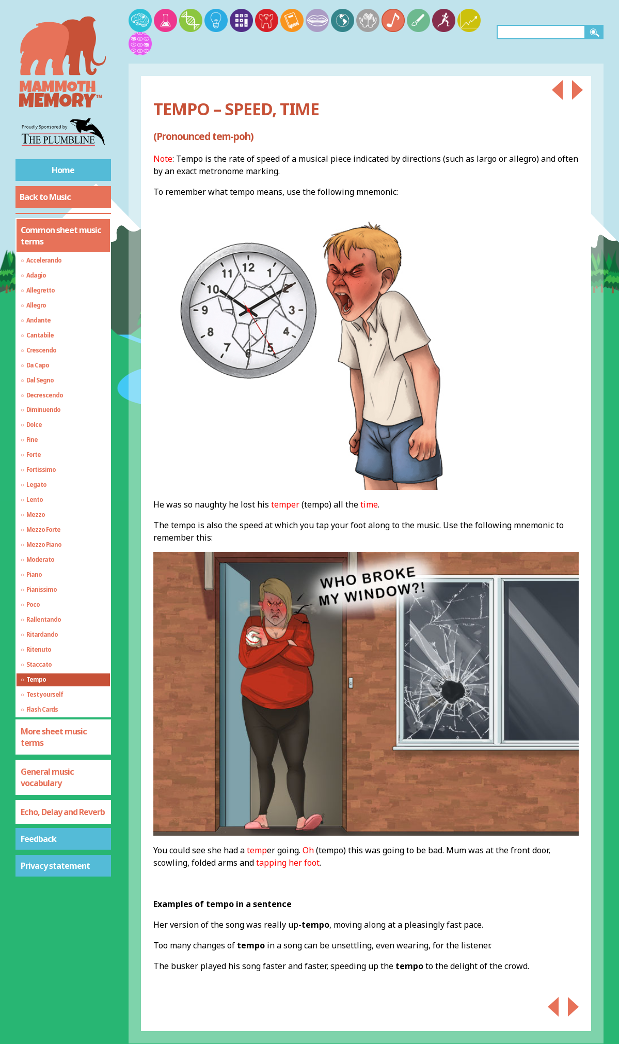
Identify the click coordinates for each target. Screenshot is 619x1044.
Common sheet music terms (61, 235)
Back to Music (45, 197)
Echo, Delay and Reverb (63, 812)
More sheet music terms (54, 737)
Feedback (38, 839)
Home (63, 170)
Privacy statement (55, 865)
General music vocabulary (47, 777)
